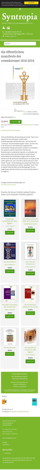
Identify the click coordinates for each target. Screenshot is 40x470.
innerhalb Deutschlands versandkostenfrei (23, 124)
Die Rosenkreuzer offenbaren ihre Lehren (30, 306)
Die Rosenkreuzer (10, 348)
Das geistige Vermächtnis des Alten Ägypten (9, 221)
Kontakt (5, 442)
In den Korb (15, 121)
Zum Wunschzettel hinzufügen (10, 130)
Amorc (25, 112)
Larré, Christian (9, 226)
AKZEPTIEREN (31, 3)
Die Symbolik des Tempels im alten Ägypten (30, 350)
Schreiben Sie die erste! (8, 185)
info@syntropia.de (10, 36)
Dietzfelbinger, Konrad (30, 224)
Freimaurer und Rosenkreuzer (19, 411)
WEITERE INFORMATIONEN (32, 5)
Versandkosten (7, 460)
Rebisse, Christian (10, 310)
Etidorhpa (8, 453)
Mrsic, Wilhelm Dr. (10, 264)
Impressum (6, 444)
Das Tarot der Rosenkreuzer (30, 263)
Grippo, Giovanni (30, 267)
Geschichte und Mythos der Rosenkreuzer (10, 306)
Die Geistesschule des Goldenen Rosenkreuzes (30, 220)
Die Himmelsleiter (10, 262)
